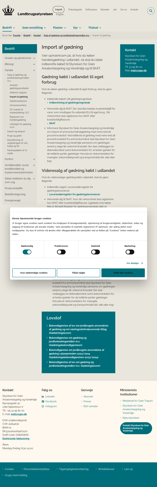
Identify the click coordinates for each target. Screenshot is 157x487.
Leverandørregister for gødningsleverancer (74, 194)
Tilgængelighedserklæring (73, 469)
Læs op (128, 469)
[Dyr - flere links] (79, 26)
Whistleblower (106, 469)
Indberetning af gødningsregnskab (69, 102)
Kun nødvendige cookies (34, 272)
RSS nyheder (90, 406)
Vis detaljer (133, 263)
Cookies (9, 469)
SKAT (52, 123)
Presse (87, 401)
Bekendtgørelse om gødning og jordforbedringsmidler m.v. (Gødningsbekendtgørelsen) (67, 341)
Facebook (50, 401)
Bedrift (7, 27)
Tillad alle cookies (123, 272)
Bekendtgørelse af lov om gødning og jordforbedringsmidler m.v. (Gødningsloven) (74, 364)
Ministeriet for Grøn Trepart (138, 400)
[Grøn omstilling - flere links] (44, 26)
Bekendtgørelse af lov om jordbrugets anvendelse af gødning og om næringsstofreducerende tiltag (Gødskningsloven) (78, 329)
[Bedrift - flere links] (13, 26)
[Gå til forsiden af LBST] (26, 11)
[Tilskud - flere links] (99, 26)
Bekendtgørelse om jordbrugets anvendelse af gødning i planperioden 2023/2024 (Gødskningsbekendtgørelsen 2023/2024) (76, 354)
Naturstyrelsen (131, 417)
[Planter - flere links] (64, 26)
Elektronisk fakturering (15, 438)
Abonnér (88, 396)
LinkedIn (50, 396)
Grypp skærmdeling (16, 475)
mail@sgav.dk (139, 70)
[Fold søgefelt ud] (151, 11)
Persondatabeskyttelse (36, 469)
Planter (58, 27)
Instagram (51, 406)
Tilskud (93, 27)
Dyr (75, 27)
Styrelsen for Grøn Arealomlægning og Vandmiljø (134, 409)
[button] (33, 58)
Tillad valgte (78, 272)
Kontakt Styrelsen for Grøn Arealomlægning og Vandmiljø (136, 428)
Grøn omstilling (32, 27)
